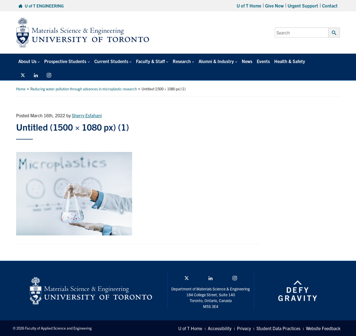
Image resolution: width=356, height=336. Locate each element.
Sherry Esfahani (87, 115)
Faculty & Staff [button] (150, 61)
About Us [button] (27, 61)
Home (21, 88)
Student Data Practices (278, 328)
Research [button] (182, 61)
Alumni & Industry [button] (216, 61)
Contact (330, 5)
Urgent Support (303, 5)
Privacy (244, 328)
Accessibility (219, 328)
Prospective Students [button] (65, 61)
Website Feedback (323, 328)
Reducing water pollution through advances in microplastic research (83, 88)
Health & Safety (289, 61)
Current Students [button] (111, 61)
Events (263, 61)
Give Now (274, 5)
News (247, 61)
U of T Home (249, 5)
